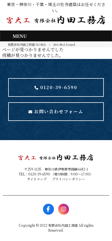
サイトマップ (37, 179)
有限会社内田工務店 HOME (27, 44)
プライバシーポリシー (68, 179)
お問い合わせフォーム (55, 111)
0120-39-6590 (56, 87)
